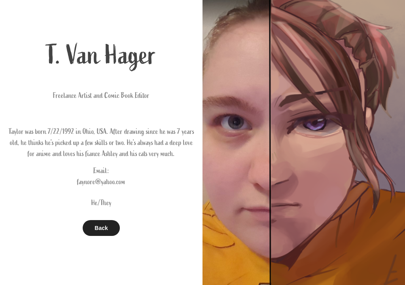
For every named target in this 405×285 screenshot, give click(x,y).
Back (101, 228)
